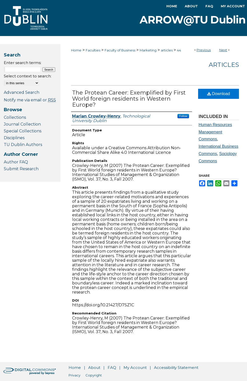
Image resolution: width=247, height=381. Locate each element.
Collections (15, 117)
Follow (183, 116)
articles (167, 50)
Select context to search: (27, 76)
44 (179, 50)
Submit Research (21, 168)
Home (76, 50)
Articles (224, 64)
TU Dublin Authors (23, 144)
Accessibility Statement (176, 367)
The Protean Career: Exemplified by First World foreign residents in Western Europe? (129, 98)
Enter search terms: (22, 62)
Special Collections (22, 131)
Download (218, 94)
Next (223, 50)
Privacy (74, 375)
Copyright (93, 375)
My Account (135, 367)
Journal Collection (22, 124)
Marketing (148, 50)
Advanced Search (21, 92)
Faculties (93, 50)
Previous (204, 50)
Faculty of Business (120, 50)
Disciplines (14, 137)
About (94, 367)
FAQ (112, 367)
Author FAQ (16, 162)
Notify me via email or (30, 100)
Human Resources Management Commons (215, 132)
